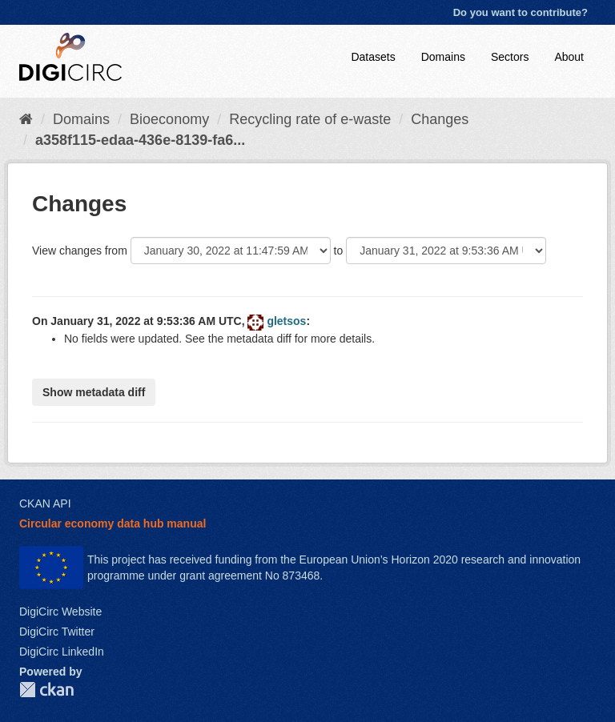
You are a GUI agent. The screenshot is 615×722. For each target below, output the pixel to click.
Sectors (510, 56)
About (569, 56)
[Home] (26, 119)
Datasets (373, 56)
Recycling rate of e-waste (310, 119)
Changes (439, 119)
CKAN (46, 689)
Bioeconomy (169, 119)
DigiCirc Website (60, 611)
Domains (443, 56)
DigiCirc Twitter (56, 631)
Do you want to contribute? (520, 12)
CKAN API (45, 503)
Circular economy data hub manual (112, 523)
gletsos (286, 321)
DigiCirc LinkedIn (61, 651)
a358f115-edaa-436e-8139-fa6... (140, 140)
